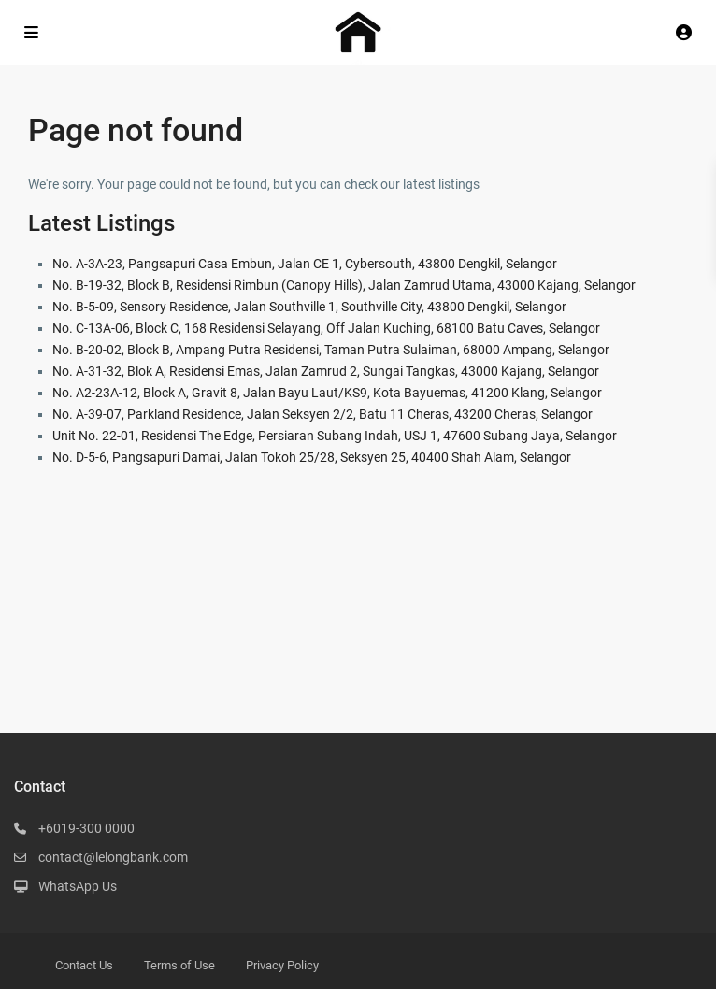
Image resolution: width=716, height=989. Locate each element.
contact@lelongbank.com (113, 857)
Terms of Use (179, 965)
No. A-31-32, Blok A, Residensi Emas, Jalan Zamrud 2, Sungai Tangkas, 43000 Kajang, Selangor (325, 371)
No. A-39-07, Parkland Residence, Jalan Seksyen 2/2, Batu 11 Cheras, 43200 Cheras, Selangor (322, 414)
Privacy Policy (282, 965)
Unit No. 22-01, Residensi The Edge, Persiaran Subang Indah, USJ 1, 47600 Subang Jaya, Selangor (334, 435)
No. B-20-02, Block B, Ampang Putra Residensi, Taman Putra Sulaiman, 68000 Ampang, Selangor (330, 349)
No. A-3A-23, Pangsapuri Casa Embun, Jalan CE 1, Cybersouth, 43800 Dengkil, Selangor (304, 263)
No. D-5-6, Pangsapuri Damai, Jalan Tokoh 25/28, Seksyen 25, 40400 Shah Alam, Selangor (311, 457)
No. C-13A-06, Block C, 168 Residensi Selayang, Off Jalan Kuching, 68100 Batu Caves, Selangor (326, 328)
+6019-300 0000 (86, 828)
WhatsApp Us (77, 886)
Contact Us (84, 965)
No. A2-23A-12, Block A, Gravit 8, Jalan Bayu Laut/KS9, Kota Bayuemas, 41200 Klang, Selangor (327, 392)
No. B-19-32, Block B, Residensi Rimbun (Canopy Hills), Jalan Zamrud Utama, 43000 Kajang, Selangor (344, 285)
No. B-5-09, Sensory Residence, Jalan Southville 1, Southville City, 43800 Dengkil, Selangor (309, 306)
